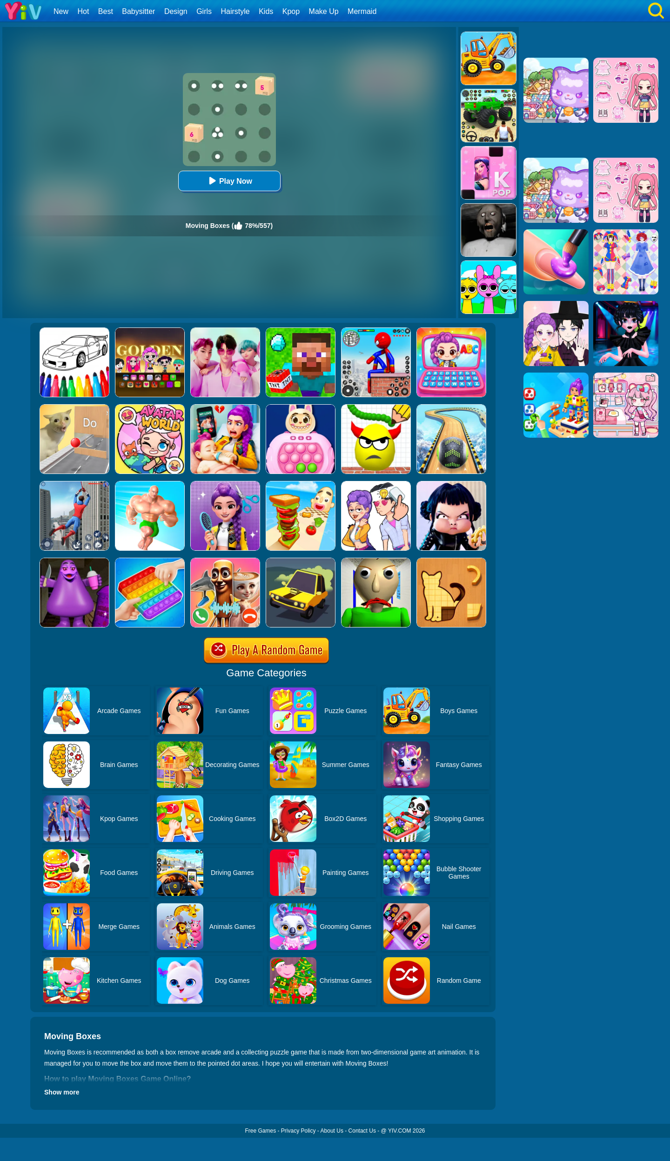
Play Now (229, 181)
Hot (83, 11)
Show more (61, 1092)
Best (105, 11)
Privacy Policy (298, 1131)
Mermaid (362, 11)
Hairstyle (235, 11)
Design (176, 11)
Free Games (260, 1131)
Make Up (324, 11)
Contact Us (362, 1131)
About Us (332, 1131)
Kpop (291, 11)
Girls (204, 11)
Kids (266, 11)
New (61, 11)
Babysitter (138, 11)
